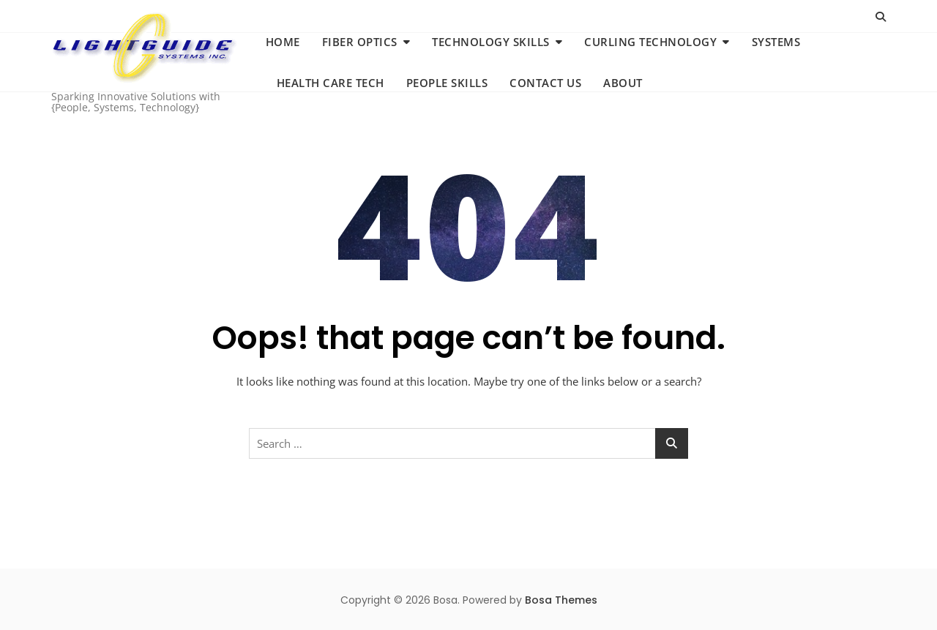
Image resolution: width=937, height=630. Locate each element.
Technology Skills (491, 41)
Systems (776, 41)
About (623, 82)
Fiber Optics (359, 41)
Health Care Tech (330, 82)
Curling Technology (650, 41)
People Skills (447, 82)
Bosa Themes (561, 600)
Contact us (545, 82)
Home (283, 41)
